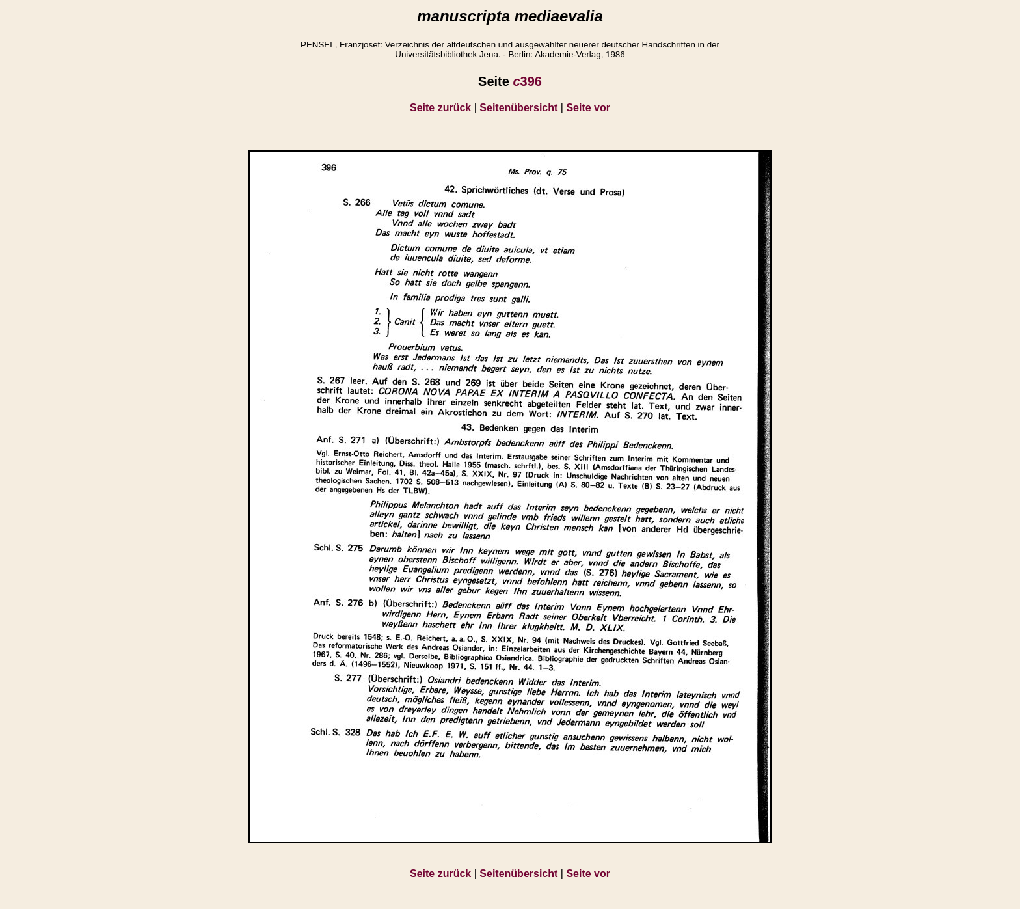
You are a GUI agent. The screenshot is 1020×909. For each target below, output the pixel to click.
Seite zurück (440, 107)
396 (527, 81)
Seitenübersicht (518, 107)
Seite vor (588, 107)
